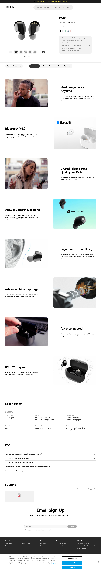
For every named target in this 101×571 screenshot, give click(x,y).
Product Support (26, 543)
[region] (50, 562)
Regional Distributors (61, 543)
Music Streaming (81, 548)
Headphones (47, 7)
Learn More (65, 1)
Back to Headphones (14, 66)
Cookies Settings (72, 558)
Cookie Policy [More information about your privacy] (54, 563)
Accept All (72, 567)
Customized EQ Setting (83, 543)
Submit (72, 526)
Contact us (25, 546)
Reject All (72, 563)
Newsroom (43, 546)
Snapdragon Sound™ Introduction (86, 546)
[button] (10, 52)
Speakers (39, 7)
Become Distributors (61, 546)
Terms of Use (39, 530)
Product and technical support (84, 489)
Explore (61, 7)
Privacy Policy (49, 530)
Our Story (43, 543)
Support (67, 7)
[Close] (98, 562)
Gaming (55, 7)
